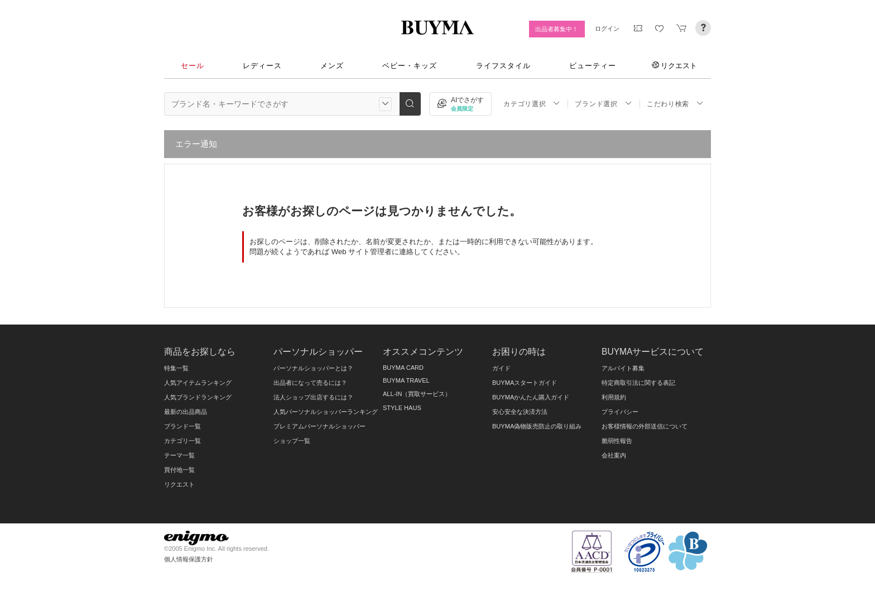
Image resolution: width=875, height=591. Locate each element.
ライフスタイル (503, 65)
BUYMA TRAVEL (406, 380)
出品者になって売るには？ (310, 382)
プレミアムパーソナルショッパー (319, 426)
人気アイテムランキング (198, 382)
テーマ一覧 (179, 455)
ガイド (501, 368)
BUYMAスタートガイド (524, 382)
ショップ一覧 (291, 440)
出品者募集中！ (556, 29)
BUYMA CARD (403, 367)
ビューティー (592, 65)
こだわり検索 (675, 103)
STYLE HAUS (402, 407)
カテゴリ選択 (531, 103)
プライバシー (620, 411)
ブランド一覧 (182, 426)
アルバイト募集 (623, 368)
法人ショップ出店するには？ (313, 397)
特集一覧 (176, 368)
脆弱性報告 (617, 440)
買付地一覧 (179, 469)
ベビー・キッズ (409, 65)
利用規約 (614, 397)
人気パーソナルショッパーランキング (325, 411)
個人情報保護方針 (188, 559)
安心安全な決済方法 (519, 411)
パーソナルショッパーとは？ (313, 368)
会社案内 (614, 455)
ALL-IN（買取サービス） (417, 393)
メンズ (332, 65)
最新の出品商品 (185, 411)
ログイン (607, 28)
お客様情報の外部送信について (645, 426)
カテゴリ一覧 (182, 440)
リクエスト (674, 65)
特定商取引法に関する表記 (638, 382)
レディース (262, 65)
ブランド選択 (603, 103)
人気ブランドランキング (198, 397)
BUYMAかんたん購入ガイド (530, 397)
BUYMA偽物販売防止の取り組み (536, 426)
